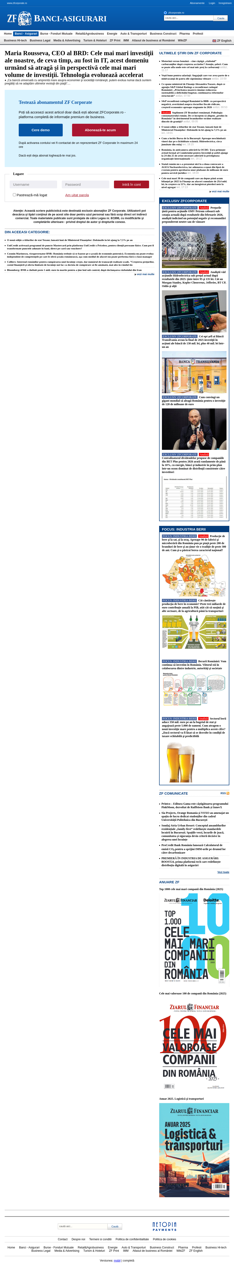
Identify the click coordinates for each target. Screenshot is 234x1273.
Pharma (184, 33)
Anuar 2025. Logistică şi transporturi (181, 1098)
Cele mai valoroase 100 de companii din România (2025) (192, 993)
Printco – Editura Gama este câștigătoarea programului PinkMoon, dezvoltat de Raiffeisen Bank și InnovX (194, 805)
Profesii (198, 33)
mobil (117, 1260)
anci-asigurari (70, 18)
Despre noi (78, 1239)
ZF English (224, 40)
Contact (62, 1239)
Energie (112, 33)
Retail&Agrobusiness (90, 33)
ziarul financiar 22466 (19, 18)
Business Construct (163, 33)
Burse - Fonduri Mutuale (56, 33)
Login (212, 3)
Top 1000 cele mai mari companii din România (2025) (191, 889)
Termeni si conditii (100, 1239)
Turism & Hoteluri (95, 40)
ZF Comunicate (173, 793)
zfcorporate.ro (176, 12)
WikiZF (182, 40)
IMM (126, 40)
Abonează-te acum (100, 130)
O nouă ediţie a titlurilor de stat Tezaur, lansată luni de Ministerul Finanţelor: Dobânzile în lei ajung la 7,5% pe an (70, 240)
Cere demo (41, 130)
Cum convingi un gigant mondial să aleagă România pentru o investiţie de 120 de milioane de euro (194, 401)
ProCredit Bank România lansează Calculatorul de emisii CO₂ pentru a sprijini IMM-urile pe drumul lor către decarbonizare (193, 849)
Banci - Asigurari (26, 33)
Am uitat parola (77, 195)
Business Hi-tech (15, 40)
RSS (223, 793)
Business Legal (40, 40)
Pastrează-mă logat (32, 195)
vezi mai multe (145, 274)
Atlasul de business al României (153, 40)
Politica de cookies (164, 1239)
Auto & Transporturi (133, 33)
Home (8, 33)
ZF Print (115, 40)
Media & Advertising (66, 40)
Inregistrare (225, 3)
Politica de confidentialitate (132, 1239)
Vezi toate (223, 872)
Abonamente (197, 3)
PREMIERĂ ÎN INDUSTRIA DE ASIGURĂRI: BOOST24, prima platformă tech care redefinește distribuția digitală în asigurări (191, 862)
